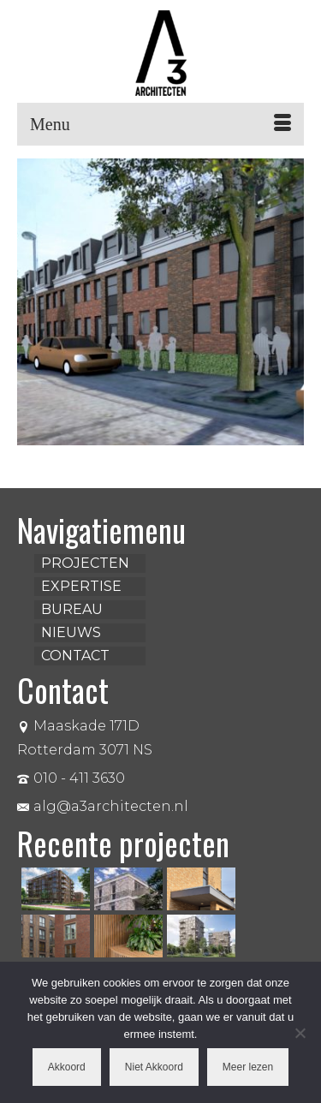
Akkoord (67, 1067)
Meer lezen (248, 1067)
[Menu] (160, 124)
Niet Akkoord (154, 1067)
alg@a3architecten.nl (102, 806)
